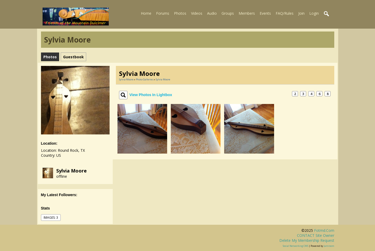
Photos (180, 13)
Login (314, 13)
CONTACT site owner (315, 235)
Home (146, 13)
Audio (212, 13)
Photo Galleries (144, 79)
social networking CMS (295, 246)
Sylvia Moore (71, 171)
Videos (196, 13)
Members (247, 13)
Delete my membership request (306, 240)
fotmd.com (324, 230)
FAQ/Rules (285, 13)
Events (265, 13)
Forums (162, 13)
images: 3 (51, 217)
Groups (228, 13)
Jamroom (329, 246)
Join (301, 13)
